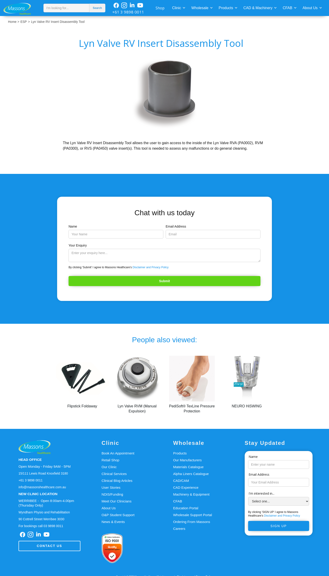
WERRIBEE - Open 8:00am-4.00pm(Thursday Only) (46, 503)
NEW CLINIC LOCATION (38, 494)
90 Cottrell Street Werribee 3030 (41, 519)
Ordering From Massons (191, 522)
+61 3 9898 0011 (128, 12)
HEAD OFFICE (30, 460)
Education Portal (185, 508)
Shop (160, 8)
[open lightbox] (164, 94)
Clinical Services (114, 474)
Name (73, 226)
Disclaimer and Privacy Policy (150, 267)
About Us (310, 8)
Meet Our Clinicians (117, 501)
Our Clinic (109, 467)
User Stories (111, 487)
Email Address (176, 226)
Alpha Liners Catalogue (191, 474)
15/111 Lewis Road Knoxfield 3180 (43, 473)
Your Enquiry (78, 245)
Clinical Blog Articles (117, 481)
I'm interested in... (261, 493)
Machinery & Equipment (191, 494)
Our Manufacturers (187, 460)
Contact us (49, 546)
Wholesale (199, 8)
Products (226, 8)
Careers (179, 529)
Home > (13, 22)
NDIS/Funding (112, 494)
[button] (178, 7)
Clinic (176, 8)
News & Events (113, 522)
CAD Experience (186, 487)
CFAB (287, 8)
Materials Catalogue (188, 467)
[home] (20, 8)
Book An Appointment (118, 453)
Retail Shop (110, 460)
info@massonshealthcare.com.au (42, 487)
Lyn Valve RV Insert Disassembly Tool (58, 22)
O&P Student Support (118, 515)
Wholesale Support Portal (192, 515)
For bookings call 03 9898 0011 (41, 526)
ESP (23, 22)
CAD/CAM (181, 481)
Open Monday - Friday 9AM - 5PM (45, 466)
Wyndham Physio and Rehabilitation (44, 512)
